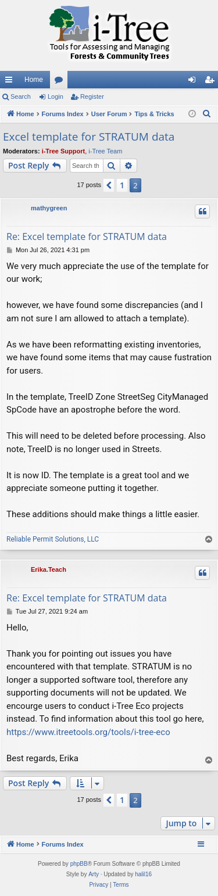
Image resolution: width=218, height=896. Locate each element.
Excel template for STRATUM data (88, 136)
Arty (93, 874)
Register (92, 96)
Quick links (11, 82)
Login (55, 96)
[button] (109, 185)
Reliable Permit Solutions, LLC (52, 539)
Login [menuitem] (194, 82)
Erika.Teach (48, 569)
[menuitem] (207, 113)
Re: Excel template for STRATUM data (86, 236)
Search (20, 96)
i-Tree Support (63, 151)
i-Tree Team (105, 151)
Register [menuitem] (212, 82)
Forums (61, 82)
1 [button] (122, 185)
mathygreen (49, 208)
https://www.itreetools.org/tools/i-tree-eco (88, 732)
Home (33, 80)
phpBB (79, 864)
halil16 (143, 874)
